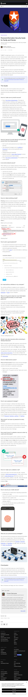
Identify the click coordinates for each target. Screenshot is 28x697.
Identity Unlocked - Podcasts (5, 637)
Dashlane (12, 416)
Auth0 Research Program (5, 663)
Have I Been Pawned (16, 154)
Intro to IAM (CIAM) (17, 663)
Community (2, 649)
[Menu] (26, 3)
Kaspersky (3, 292)
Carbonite (22, 541)
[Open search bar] (24, 6)
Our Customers (16, 649)
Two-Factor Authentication (12, 100)
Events (2, 661)
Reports (15, 642)
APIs (14, 636)
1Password (4, 149)
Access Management (4, 673)
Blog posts (2, 636)
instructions (5, 356)
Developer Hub (3, 633)
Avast (8, 292)
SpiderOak (3, 543)
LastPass (20, 147)
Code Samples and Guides (5, 634)
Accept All (14, 689)
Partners (15, 653)
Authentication (3, 679)
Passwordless (16, 679)
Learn (15, 661)
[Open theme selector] (26, 6)
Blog (1, 6)
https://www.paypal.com (11, 474)
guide (10, 249)
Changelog (15, 639)
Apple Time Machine (7, 545)
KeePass (22, 416)
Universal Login (16, 671)
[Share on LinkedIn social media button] (4, 624)
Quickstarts (16, 634)
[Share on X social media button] (2, 624)
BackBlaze (10, 543)
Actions (15, 676)
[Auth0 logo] (13, 3)
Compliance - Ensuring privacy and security (19, 651)
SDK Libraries (16, 637)
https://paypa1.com (9, 476)
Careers (18, 654)
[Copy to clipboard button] (7, 624)
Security (2, 676)
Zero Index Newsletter (4, 639)
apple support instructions (6, 352)
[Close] (26, 682)
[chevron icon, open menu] (3, 6)
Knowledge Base (3, 652)
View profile (23, 610)
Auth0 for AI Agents (4, 671)
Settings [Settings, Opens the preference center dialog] (14, 693)
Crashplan (17, 541)
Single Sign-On (16, 673)
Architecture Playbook (17, 666)
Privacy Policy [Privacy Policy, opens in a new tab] (13, 686)
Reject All (14, 691)
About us (15, 656)
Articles (15, 633)
